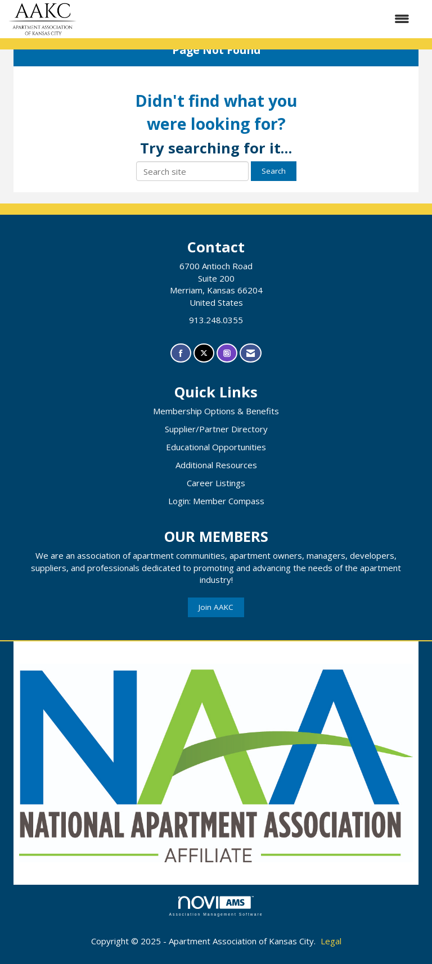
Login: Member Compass (216, 500)
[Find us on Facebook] (180, 353)
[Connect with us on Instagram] (227, 353)
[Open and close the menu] (248, 18)
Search (274, 171)
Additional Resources (216, 464)
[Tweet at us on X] (204, 353)
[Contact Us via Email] (251, 353)
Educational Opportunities (216, 446)
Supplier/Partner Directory (216, 429)
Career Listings (216, 482)
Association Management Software (216, 906)
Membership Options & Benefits (216, 411)
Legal (331, 941)
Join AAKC (216, 607)
